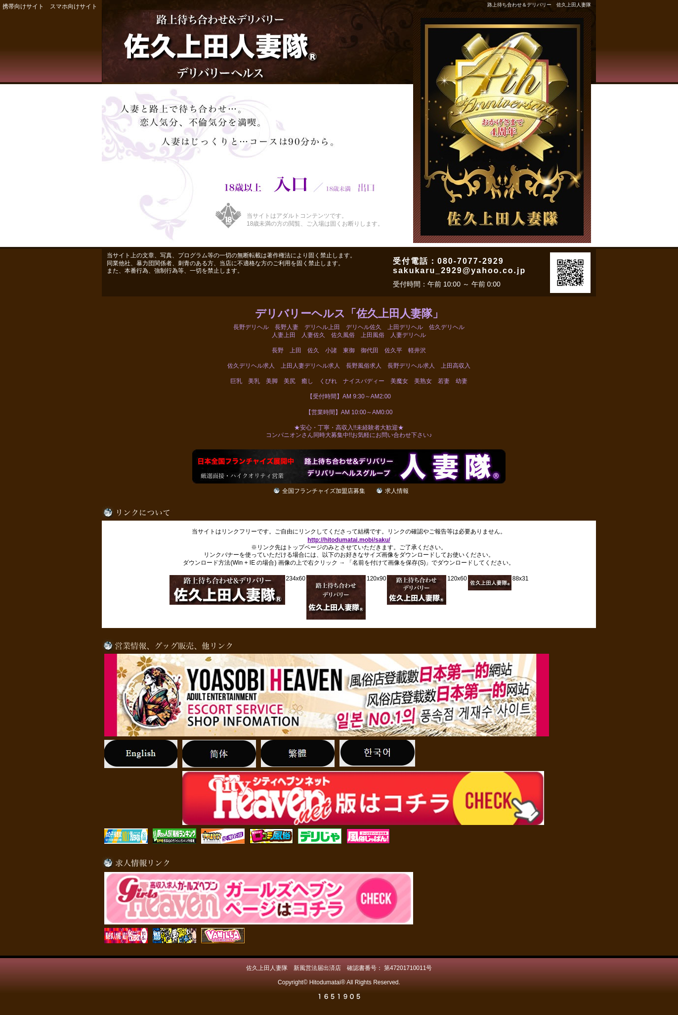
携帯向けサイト (23, 6)
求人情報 (397, 490)
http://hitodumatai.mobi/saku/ (348, 539)
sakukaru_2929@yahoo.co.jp (459, 270)
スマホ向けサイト (73, 6)
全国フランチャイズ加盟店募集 (323, 490)
